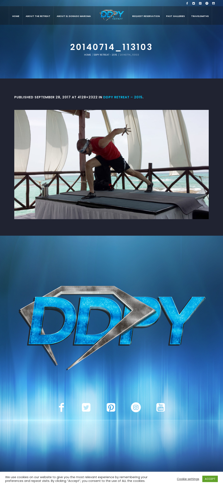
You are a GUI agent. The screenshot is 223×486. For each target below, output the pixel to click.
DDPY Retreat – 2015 (123, 97)
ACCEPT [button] (210, 479)
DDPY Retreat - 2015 (105, 54)
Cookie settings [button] (188, 479)
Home (87, 54)
